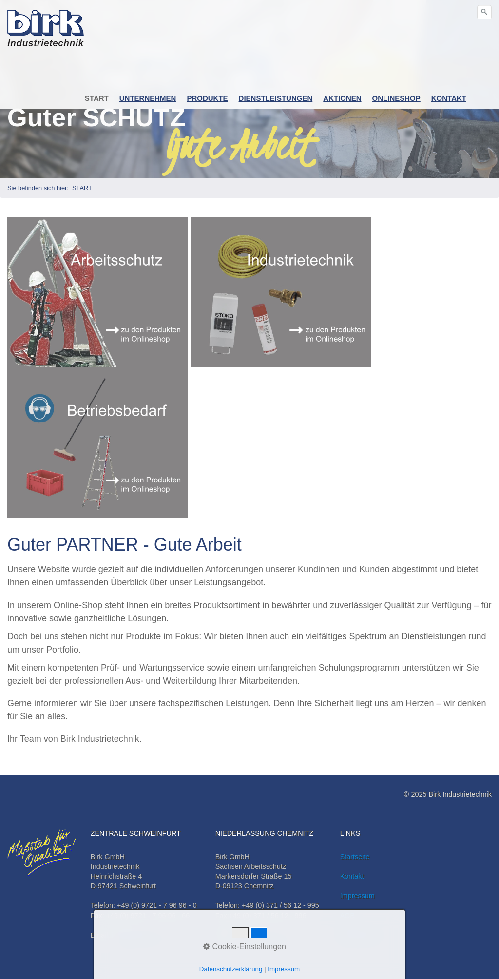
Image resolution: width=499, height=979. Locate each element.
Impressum (357, 896)
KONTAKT (448, 98)
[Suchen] (484, 12)
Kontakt (352, 876)
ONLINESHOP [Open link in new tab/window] (396, 98)
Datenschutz (359, 935)
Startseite (355, 857)
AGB (347, 916)
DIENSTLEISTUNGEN (276, 98)
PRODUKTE (207, 98)
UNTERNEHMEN (147, 98)
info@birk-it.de (134, 935)
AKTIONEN (342, 98)
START (97, 98)
